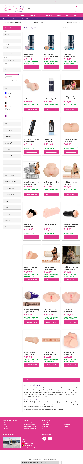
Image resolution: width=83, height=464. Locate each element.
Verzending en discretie (30, 427)
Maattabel (46, 425)
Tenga (5, 57)
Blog (5, 425)
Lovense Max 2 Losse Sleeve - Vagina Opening (31, 353)
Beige (8, 109)
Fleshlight (6, 34)
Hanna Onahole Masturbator (69, 353)
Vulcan (5, 63)
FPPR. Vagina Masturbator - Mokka (51, 55)
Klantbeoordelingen (52, 459)
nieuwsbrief (37, 409)
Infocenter (46, 427)
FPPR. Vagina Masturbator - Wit (69, 55)
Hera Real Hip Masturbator (28, 226)
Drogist (49, 15)
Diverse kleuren (11, 116)
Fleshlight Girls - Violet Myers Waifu (50, 268)
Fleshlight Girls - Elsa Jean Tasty (70, 183)
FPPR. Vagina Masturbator (28, 55)
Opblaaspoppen (8, 50)
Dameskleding (19, 15)
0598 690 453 (27, 444)
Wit (8, 100)
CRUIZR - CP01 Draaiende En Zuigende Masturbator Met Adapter (49, 141)
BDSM (59, 15)
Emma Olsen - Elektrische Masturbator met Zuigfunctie (30, 98)
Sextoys (6, 15)
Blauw (9, 93)
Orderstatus (66, 425)
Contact (45, 423)
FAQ (44, 428)
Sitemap (65, 427)
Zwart (9, 103)
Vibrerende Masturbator (9, 60)
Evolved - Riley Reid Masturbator (30, 268)
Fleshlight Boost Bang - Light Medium (31, 311)
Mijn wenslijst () (76, 2)
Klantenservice (58, 2)
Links (5, 427)
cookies (44, 462)
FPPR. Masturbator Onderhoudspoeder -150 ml (50, 98)
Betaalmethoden (28, 423)
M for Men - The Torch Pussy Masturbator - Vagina (71, 226)
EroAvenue (45, 396)
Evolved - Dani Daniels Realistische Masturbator (51, 183)
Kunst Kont (6, 38)
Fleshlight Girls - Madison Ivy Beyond (50, 353)
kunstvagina (33, 388)
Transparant (11, 112)
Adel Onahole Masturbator (68, 311)
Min (5, 77)
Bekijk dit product (32, 67)
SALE (75, 15)
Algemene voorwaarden (32, 459)
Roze (9, 96)
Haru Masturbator (50, 225)
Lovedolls (6, 47)
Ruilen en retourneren (30, 428)
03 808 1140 (27, 446)
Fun (67, 15)
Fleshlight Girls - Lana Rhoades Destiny (71, 268)
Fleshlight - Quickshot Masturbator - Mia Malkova (31, 183)
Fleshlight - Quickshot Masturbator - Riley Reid (71, 98)
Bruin (9, 106)
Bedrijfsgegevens (8, 423)
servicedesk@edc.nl (28, 448)
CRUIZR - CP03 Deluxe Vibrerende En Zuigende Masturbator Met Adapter (31, 141)
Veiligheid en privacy (29, 425)
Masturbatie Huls (8, 54)
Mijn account (67, 2)
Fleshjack (6, 31)
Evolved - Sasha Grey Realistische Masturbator (70, 141)
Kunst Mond (7, 41)
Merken (6, 428)
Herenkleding (35, 15)
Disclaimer (40, 459)
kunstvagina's (40, 402)
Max (12, 80)
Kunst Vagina (7, 44)
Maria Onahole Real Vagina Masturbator (50, 311)
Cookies (65, 423)
